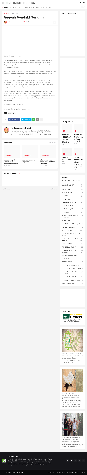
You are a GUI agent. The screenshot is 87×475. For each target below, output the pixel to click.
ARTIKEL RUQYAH (72, 189)
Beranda (6, 14)
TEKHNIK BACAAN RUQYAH (72, 265)
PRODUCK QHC (72, 244)
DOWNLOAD (72, 196)
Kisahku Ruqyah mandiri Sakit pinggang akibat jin (11, 161)
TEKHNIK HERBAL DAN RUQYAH (72, 273)
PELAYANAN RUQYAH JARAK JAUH (72, 234)
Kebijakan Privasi (72, 472)
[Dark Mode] (81, 2)
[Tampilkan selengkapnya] (41, 119)
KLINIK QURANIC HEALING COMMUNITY (72, 216)
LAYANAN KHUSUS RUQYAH (72, 224)
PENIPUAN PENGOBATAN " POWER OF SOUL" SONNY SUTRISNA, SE (66, 139)
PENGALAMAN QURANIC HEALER (72, 240)
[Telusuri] (84, 2)
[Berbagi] (54, 22)
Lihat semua (52, 142)
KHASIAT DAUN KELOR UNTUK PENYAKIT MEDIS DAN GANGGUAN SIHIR (78, 162)
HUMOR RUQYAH (72, 206)
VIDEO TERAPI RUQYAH (72, 283)
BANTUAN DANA (72, 193)
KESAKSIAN (14, 14)
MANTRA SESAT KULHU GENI (66, 159)
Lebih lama (53, 189)
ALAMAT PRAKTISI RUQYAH (72, 181)
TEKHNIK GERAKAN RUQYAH (72, 269)
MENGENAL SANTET (72, 227)
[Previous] (82, 7)
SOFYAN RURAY (72, 262)
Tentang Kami (60, 472)
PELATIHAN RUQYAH (72, 230)
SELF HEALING (72, 259)
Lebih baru (6, 189)
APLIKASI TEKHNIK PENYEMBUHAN (72, 185)
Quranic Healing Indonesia (14, 472)
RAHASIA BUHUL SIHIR (72, 255)
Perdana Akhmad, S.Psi (21, 128)
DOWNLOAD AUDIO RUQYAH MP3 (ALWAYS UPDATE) (78, 138)
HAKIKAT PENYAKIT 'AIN (72, 202)
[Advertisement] (30, 40)
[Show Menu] (2, 2)
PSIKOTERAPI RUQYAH (72, 247)
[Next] (84, 7)
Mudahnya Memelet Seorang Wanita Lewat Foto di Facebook (31, 7)
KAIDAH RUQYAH (72, 209)
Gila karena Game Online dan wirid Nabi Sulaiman (47, 161)
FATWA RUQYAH (72, 199)
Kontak (83, 472)
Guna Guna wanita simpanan (28, 161)
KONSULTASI (72, 221)
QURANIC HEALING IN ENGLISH (72, 251)
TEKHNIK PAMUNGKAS (72, 277)
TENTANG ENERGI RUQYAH (72, 280)
